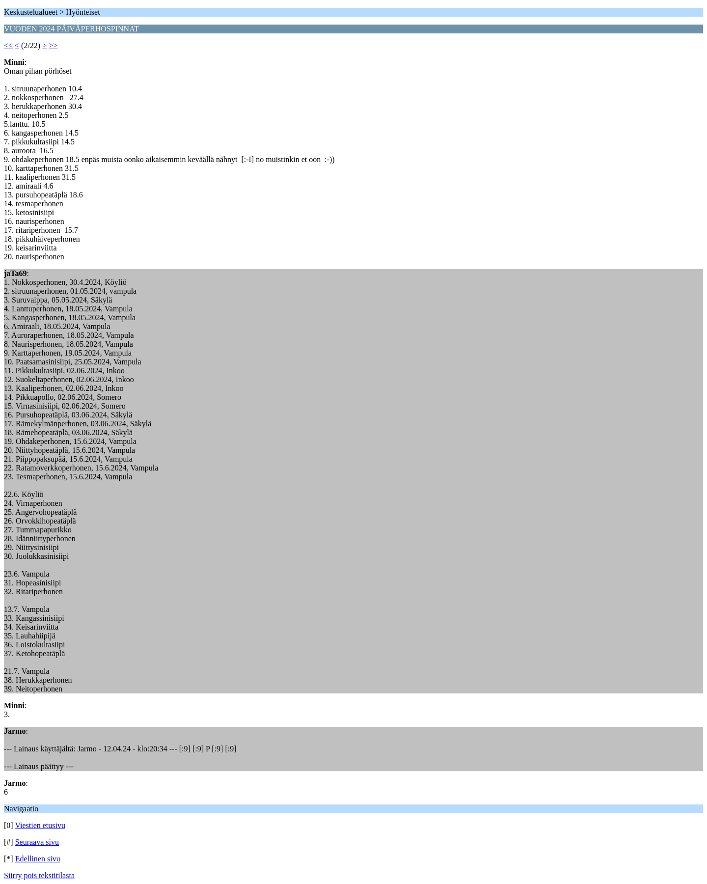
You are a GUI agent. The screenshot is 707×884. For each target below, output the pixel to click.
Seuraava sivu (37, 842)
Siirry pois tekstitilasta (39, 875)
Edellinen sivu (37, 859)
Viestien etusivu (40, 825)
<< (8, 45)
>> (53, 45)
